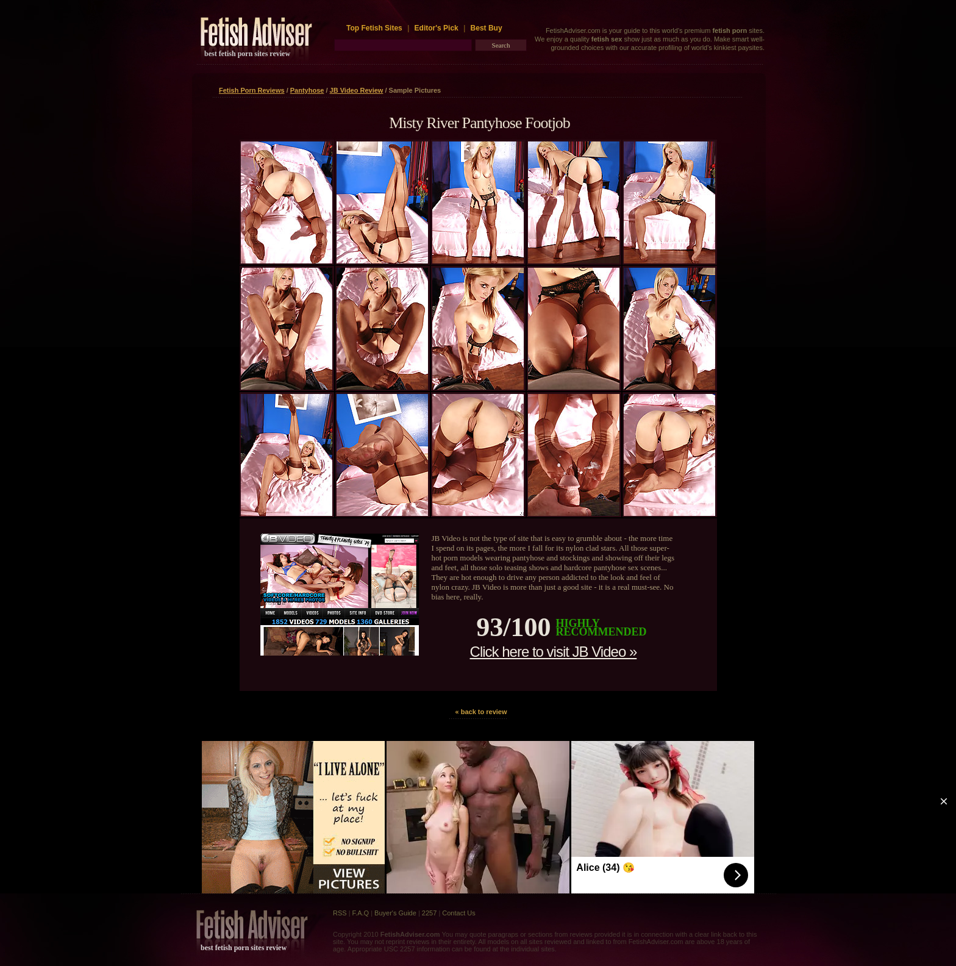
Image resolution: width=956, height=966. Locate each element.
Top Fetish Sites (375, 28)
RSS (340, 913)
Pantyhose (307, 90)
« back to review (481, 711)
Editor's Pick (436, 28)
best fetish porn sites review (247, 53)
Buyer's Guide (395, 913)
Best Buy (486, 28)
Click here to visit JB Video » (553, 651)
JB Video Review (356, 90)
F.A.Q (360, 913)
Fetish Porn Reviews (252, 90)
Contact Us (458, 913)
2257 (429, 913)
